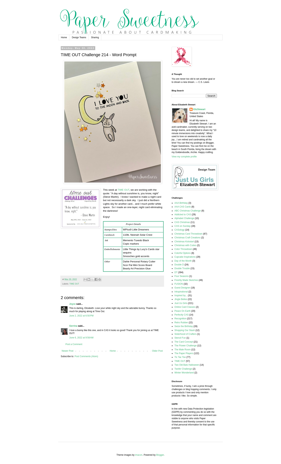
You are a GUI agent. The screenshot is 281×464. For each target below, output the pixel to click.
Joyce (72, 304)
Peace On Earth (182, 311)
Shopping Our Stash (184, 330)
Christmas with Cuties (185, 245)
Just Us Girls (180, 303)
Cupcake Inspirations (185, 257)
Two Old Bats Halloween (186, 365)
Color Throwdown (183, 249)
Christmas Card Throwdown (188, 233)
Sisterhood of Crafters (185, 334)
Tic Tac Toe (180, 357)
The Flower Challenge (185, 345)
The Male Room (182, 349)
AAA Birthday (181, 203)
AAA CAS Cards (182, 206)
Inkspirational (181, 291)
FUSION (178, 284)
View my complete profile (184, 156)
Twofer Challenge (183, 369)
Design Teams (79, 37)
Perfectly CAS (181, 314)
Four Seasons (181, 276)
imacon (138, 455)
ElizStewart (199, 109)
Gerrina (73, 326)
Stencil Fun (180, 338)
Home (64, 37)
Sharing (95, 37)
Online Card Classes (184, 307)
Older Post (157, 351)
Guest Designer (182, 287)
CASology (179, 230)
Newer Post (67, 351)
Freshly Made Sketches (186, 280)
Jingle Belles (180, 299)
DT (175, 272)
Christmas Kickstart (184, 241)
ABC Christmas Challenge (187, 210)
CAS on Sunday (182, 226)
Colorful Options (182, 253)
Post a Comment (73, 344)
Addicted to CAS (182, 214)
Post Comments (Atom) (86, 356)
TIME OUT (123, 189)
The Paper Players (183, 353)
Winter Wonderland (184, 372)
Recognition (180, 318)
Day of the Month (183, 261)
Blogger (160, 455)
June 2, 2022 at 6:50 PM (81, 315)
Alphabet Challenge (184, 218)
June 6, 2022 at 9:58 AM (81, 337)
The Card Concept (183, 341)
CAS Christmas (182, 222)
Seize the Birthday (183, 326)
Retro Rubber (181, 322)
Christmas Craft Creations (187, 237)
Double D (179, 264)
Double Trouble (182, 268)
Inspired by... (180, 295)
